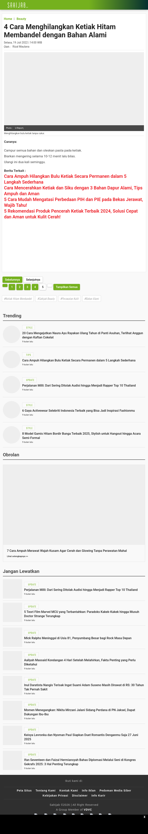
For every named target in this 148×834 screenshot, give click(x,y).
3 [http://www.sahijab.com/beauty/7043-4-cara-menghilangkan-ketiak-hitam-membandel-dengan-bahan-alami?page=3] (27, 287)
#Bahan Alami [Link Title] (91, 298)
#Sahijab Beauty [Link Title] (46, 298)
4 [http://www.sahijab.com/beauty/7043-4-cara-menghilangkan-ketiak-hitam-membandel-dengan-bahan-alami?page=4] (35, 287)
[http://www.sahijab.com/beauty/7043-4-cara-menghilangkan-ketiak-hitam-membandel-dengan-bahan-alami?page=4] (12, 280)
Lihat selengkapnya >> (17, 556)
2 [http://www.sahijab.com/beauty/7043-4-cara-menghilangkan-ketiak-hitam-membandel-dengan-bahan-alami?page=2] (19, 287)
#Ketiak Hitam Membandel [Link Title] (18, 298)
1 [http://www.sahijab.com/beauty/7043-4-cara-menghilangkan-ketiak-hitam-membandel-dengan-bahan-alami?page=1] (12, 287)
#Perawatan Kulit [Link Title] (69, 298)
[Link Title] (3, 5)
